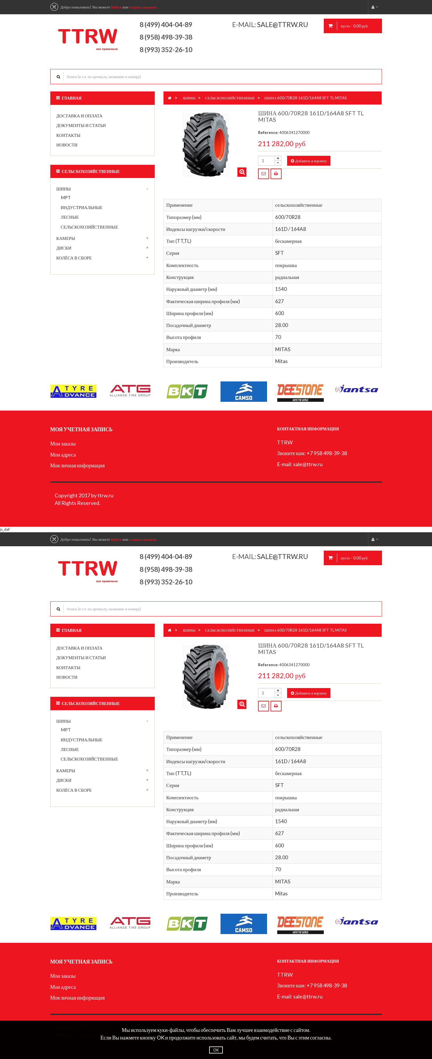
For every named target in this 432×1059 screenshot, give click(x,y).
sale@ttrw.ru (283, 24)
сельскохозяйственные (89, 226)
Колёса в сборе (74, 257)
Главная (72, 98)
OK (216, 1050)
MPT (66, 197)
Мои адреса (63, 454)
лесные (70, 217)
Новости (67, 144)
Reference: (268, 132)
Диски (64, 247)
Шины (63, 188)
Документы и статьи (81, 125)
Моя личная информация (77, 465)
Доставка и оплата (79, 115)
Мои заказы (63, 443)
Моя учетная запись (81, 429)
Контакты (68, 135)
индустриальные (82, 207)
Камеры (65, 238)
